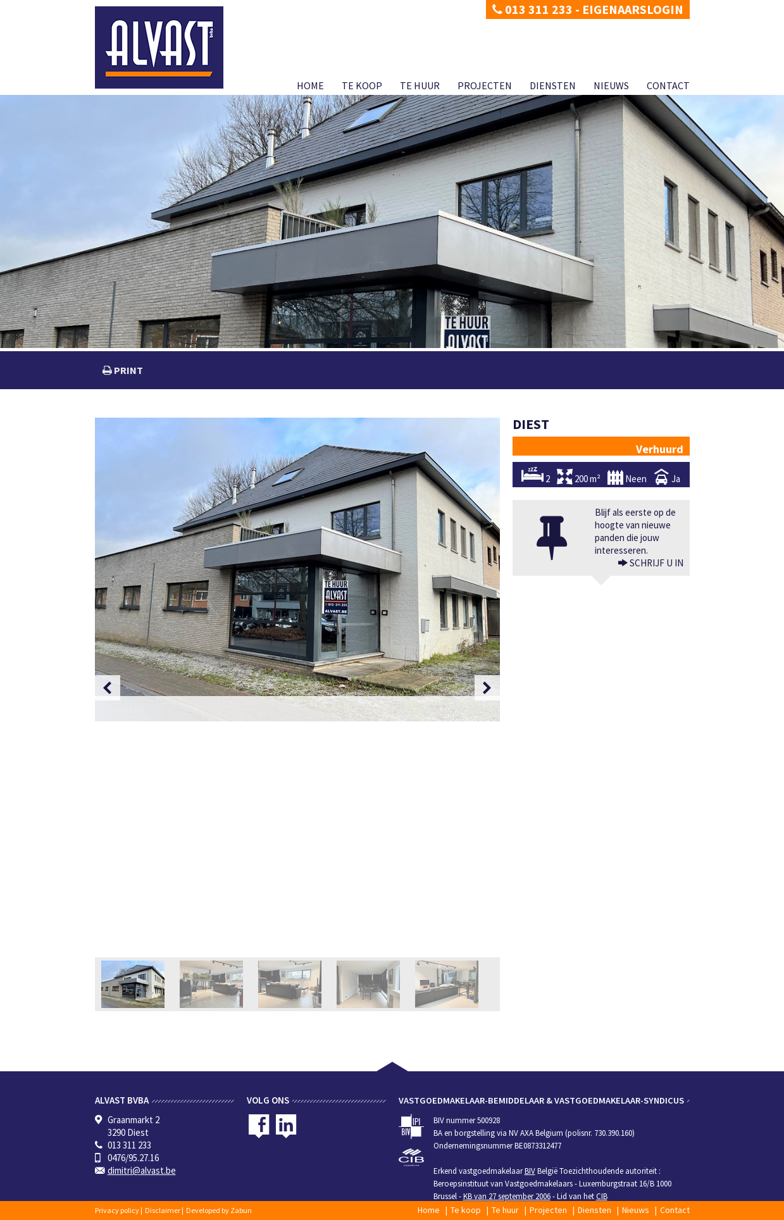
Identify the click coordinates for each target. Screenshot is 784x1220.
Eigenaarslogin (632, 9)
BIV (530, 1171)
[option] (297, 569)
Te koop (362, 85)
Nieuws (611, 85)
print (127, 370)
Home (310, 85)
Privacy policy (117, 1210)
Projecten (484, 85)
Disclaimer (162, 1210)
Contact (668, 85)
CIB (601, 1196)
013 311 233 (532, 9)
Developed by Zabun (219, 1210)
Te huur (420, 85)
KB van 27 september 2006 (507, 1196)
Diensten (553, 85)
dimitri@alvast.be (142, 1170)
